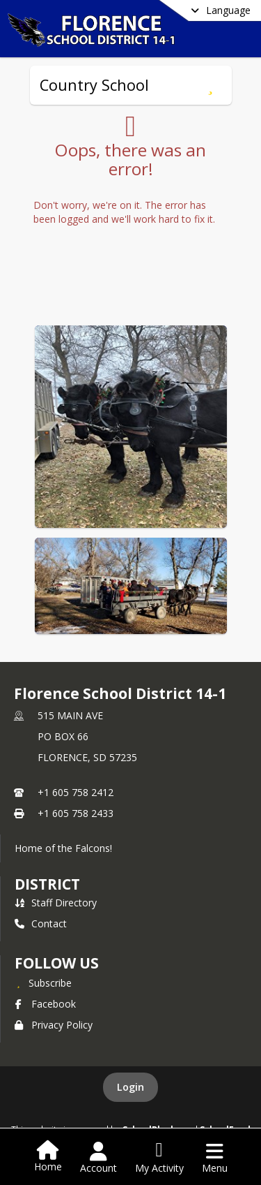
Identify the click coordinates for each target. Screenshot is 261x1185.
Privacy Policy (54, 1024)
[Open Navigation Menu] (215, 1157)
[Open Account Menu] (98, 1157)
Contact (41, 923)
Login (130, 1087)
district (47, 884)
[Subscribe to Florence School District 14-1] (43, 982)
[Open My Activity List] (159, 1157)
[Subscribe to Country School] (210, 85)
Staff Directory (56, 902)
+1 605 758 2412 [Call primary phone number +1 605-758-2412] (75, 792)
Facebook (45, 1003)
